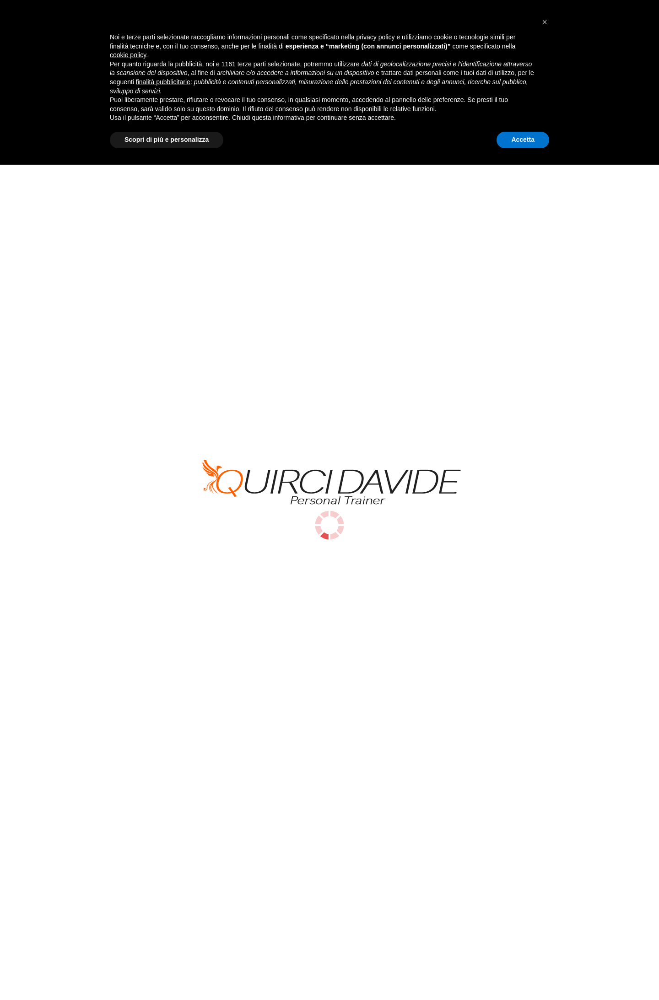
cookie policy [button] (128, 890)
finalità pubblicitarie (163, 917)
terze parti (252, 899)
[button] (544, 857)
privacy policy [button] (376, 872)
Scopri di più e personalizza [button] (166, 974)
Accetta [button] (523, 974)
